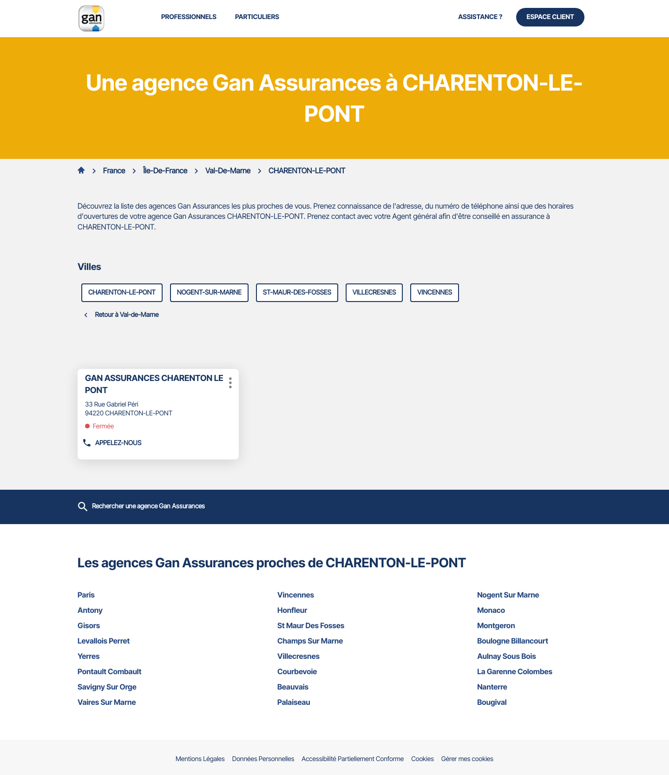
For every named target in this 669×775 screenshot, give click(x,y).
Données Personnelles (263, 759)
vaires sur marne (135, 702)
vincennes (434, 292)
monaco (534, 610)
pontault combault (135, 671)
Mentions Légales (200, 759)
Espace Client (550, 17)
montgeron (534, 625)
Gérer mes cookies (467, 759)
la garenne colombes (534, 671)
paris (135, 594)
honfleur (334, 610)
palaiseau (334, 702)
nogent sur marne (534, 594)
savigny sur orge (135, 686)
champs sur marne (334, 640)
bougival (534, 702)
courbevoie (334, 671)
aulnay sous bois (534, 656)
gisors (135, 625)
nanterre (534, 686)
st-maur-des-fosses (297, 292)
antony (135, 610)
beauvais (334, 686)
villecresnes (374, 292)
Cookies (422, 759)
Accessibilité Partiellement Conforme (353, 759)
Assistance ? (480, 17)
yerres (135, 656)
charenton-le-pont (122, 292)
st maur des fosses (334, 625)
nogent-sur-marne (209, 292)
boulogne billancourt (534, 640)
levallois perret (135, 640)
